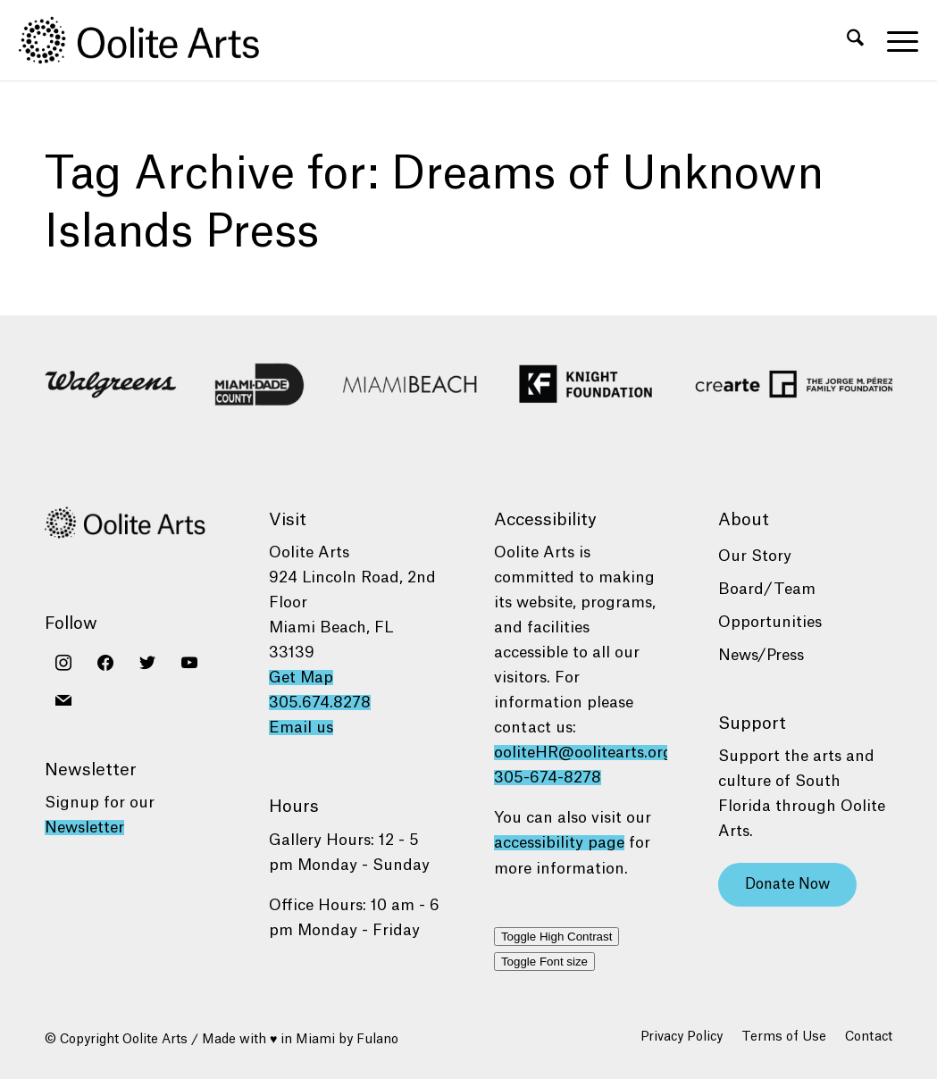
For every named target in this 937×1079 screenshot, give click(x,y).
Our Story (754, 556)
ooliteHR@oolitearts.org (583, 752)
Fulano (377, 1039)
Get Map (301, 677)
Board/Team (767, 589)
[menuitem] (855, 40)
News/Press (761, 655)
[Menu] (896, 40)
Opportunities (770, 622)
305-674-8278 (547, 777)
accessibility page (559, 842)
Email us (301, 727)
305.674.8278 (320, 702)
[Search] (855, 40)
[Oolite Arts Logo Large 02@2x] (149, 40)
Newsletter (84, 827)
